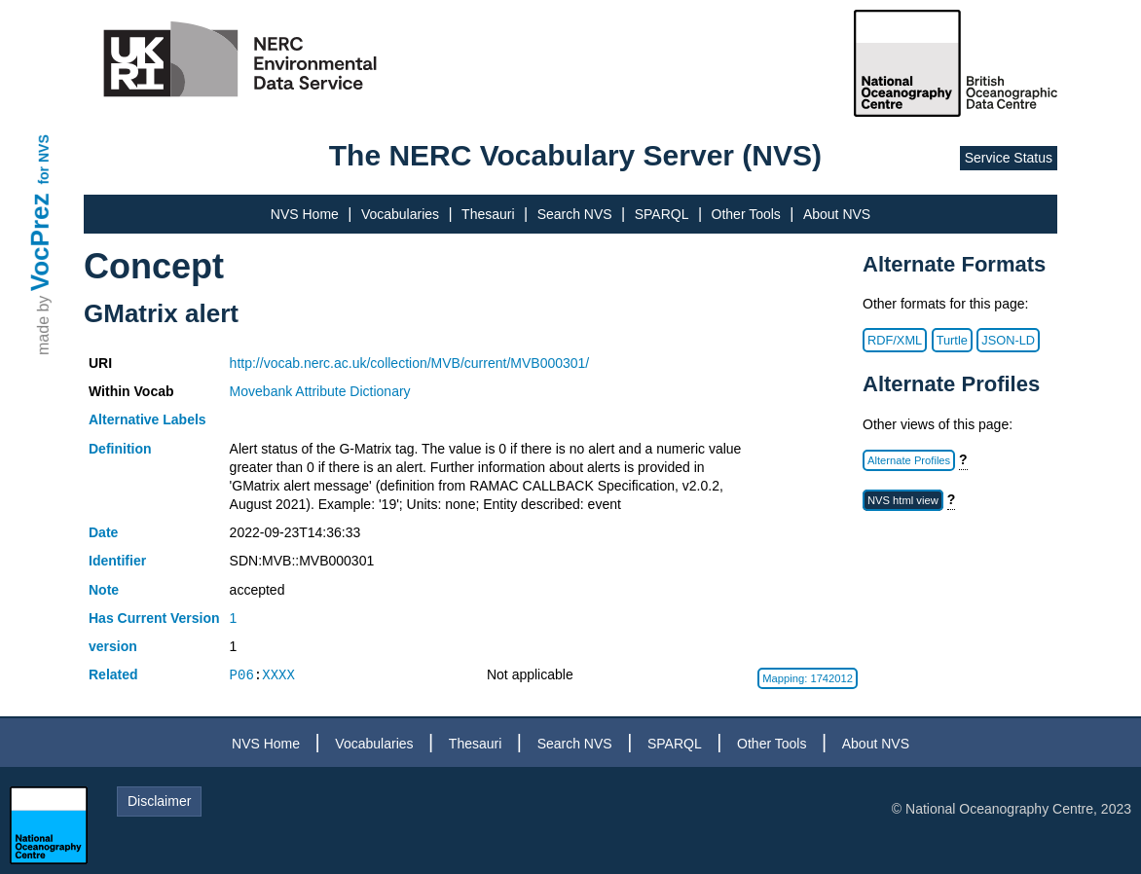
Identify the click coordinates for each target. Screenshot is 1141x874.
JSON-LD (1008, 340)
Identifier (117, 560)
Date (103, 532)
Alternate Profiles (908, 460)
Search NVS (574, 214)
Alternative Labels (147, 419)
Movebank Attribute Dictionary (320, 391)
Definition (120, 448)
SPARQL (662, 214)
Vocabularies (400, 214)
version (113, 646)
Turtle (952, 340)
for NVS (44, 159)
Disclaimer (159, 801)
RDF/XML (894, 340)
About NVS (836, 214)
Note (104, 590)
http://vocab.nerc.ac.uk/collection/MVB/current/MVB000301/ (410, 363)
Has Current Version (154, 618)
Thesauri (487, 214)
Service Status (1008, 157)
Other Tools (746, 214)
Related (113, 674)
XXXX (278, 675)
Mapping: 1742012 (807, 678)
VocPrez (40, 242)
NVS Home (305, 214)
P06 (242, 675)
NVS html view (903, 500)
